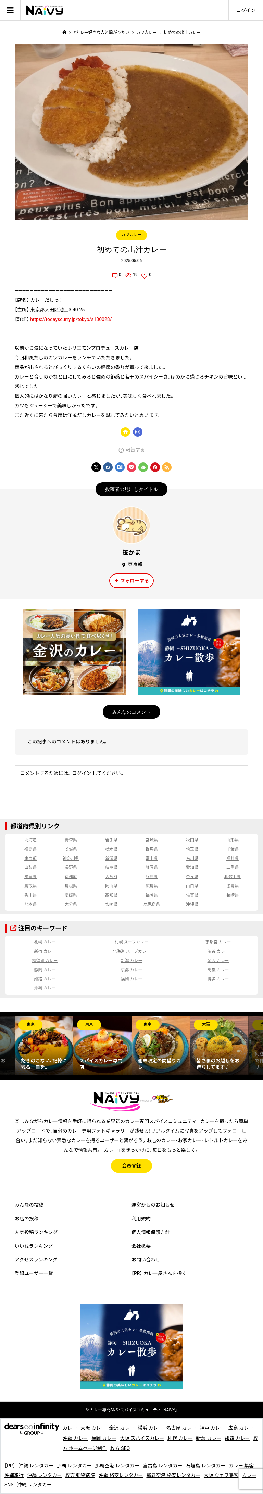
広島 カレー (240, 1428)
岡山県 (111, 886)
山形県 (232, 840)
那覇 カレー (237, 1438)
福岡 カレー (131, 979)
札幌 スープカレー (131, 942)
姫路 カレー (44, 979)
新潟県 (111, 858)
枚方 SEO (120, 1448)
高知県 (111, 895)
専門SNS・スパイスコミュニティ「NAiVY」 (133, 1410)
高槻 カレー (218, 969)
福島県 (30, 849)
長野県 (71, 867)
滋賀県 (30, 876)
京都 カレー (131, 969)
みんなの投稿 (29, 1205)
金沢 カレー (218, 960)
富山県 (152, 858)
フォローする (134, 580)
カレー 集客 (241, 1465)
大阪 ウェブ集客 (221, 1475)
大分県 (71, 904)
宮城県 (152, 840)
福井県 (232, 858)
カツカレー (131, 234)
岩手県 (111, 840)
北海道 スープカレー (131, 951)
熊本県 (30, 904)
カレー (70, 1428)
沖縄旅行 (14, 1475)
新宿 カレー (44, 951)
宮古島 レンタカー (162, 1465)
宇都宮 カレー (218, 942)
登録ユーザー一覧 (34, 1273)
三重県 (232, 867)
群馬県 (152, 849)
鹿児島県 (151, 904)
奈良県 (192, 876)
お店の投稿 (27, 1218)
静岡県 (152, 867)
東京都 (30, 858)
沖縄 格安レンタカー (121, 1475)
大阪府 (111, 876)
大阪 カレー (92, 1428)
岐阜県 (111, 867)
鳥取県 (30, 886)
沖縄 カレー (44, 988)
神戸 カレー (212, 1428)
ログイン (245, 10)
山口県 (192, 886)
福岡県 (152, 895)
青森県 (71, 840)
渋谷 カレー (218, 951)
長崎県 (232, 895)
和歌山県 (232, 876)
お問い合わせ (146, 1259)
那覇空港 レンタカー (117, 1465)
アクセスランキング (36, 1259)
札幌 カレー (44, 942)
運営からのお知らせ (153, 1205)
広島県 (152, 886)
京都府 (71, 876)
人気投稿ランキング (36, 1232)
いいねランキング (34, 1246)
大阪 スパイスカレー (142, 1438)
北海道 (30, 840)
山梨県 (30, 867)
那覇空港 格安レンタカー (173, 1475)
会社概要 (141, 1246)
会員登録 (131, 1166)
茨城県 (71, 849)
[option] (44, 1045)
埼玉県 (192, 849)
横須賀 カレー (45, 960)
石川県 (192, 858)
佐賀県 (192, 895)
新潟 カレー (131, 960)
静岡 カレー (44, 969)
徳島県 (232, 886)
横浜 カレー (150, 1428)
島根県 (71, 886)
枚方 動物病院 (80, 1475)
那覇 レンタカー (74, 1465)
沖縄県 (192, 904)
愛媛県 (71, 895)
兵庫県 (152, 876)
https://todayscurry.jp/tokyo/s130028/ (71, 319)
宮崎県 (111, 904)
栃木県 (111, 849)
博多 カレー (218, 979)
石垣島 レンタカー (205, 1465)
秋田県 (192, 840)
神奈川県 (71, 858)
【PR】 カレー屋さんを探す (159, 1273)
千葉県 (232, 849)
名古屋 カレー (181, 1428)
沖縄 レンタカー (35, 1465)
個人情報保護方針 (151, 1232)
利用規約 (141, 1218)
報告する (135, 450)
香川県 (30, 895)
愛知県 (192, 867)
